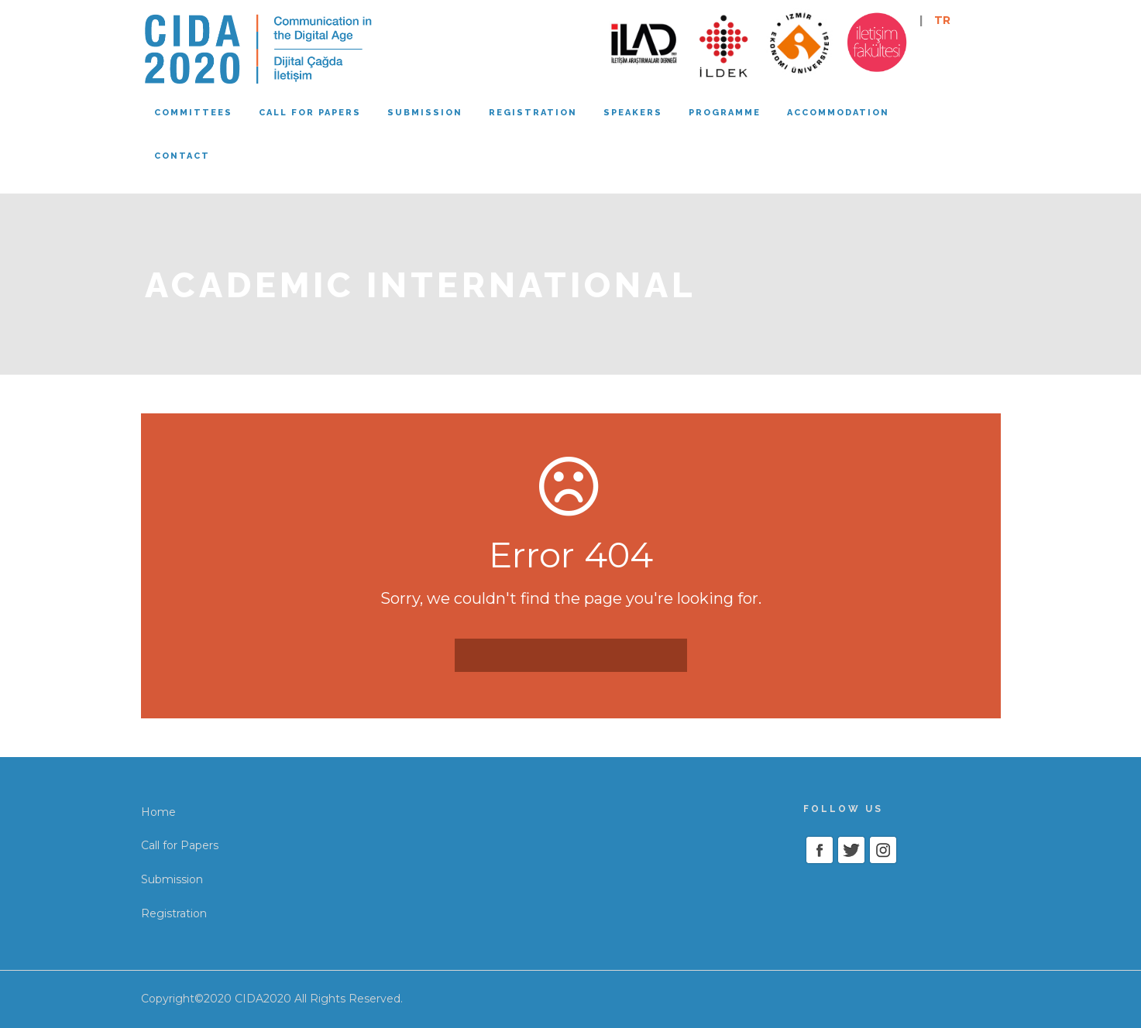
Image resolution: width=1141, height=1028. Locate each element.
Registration (533, 113)
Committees (193, 113)
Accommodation (838, 113)
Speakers (632, 113)
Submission (424, 113)
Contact (182, 156)
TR (942, 20)
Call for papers (310, 113)
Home (158, 812)
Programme (725, 113)
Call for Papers (179, 845)
